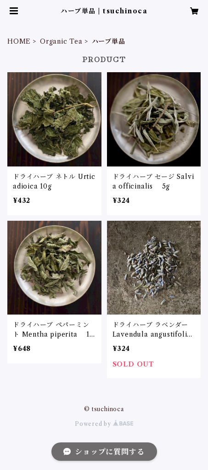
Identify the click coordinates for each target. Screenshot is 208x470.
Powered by (104, 423)
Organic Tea (61, 41)
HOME (19, 41)
